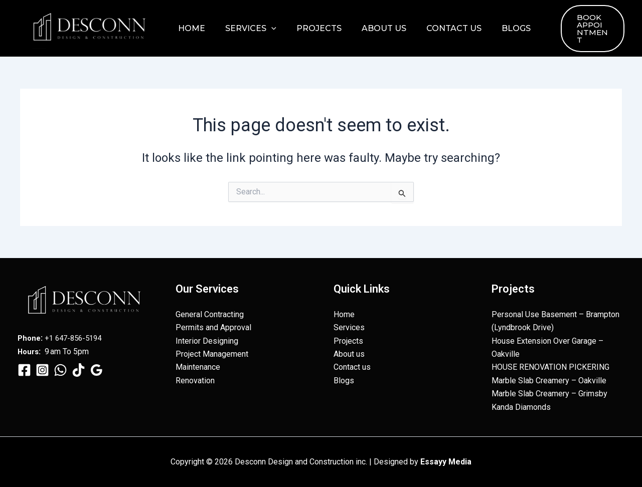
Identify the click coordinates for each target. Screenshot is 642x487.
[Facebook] (24, 370)
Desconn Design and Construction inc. (39, 48)
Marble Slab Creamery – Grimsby (549, 393)
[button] (265, 29)
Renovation (195, 380)
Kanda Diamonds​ (521, 407)
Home (189, 28)
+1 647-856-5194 (77, 338)
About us (370, 28)
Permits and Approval (213, 327)
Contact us (435, 28)
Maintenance (198, 367)
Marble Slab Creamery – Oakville (549, 380)
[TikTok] (78, 370)
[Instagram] (42, 370)
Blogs (494, 28)
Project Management (212, 354)
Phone (30, 338)
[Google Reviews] (96, 370)
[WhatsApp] (60, 370)
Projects (309, 28)
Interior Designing (207, 341)
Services (244, 29)
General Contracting (210, 314)
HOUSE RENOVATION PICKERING (550, 367)
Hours (29, 351)
